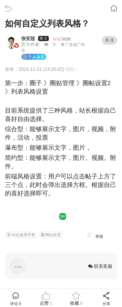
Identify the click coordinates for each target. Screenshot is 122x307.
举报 (94, 236)
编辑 (71, 69)
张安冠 (28, 38)
